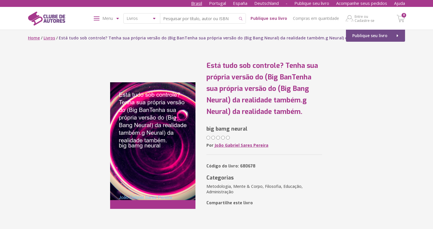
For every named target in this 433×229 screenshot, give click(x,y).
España (240, 3)
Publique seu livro (311, 3)
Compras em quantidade (316, 18)
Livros (49, 38)
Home (34, 38)
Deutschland (266, 3)
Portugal (217, 3)
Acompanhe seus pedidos (361, 3)
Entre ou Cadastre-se (364, 18)
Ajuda (399, 3)
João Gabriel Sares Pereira (241, 145)
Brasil (196, 3)
